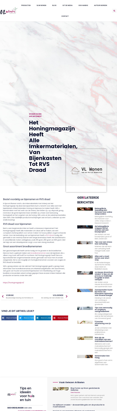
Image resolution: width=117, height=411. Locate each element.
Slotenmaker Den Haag (102, 357)
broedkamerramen (38, 253)
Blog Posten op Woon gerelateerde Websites (85, 389)
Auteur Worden (100, 5)
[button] (114, 11)
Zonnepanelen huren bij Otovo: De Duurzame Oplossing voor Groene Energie (104, 292)
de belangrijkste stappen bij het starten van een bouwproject (102, 229)
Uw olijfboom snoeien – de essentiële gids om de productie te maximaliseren (78, 406)
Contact (65, 16)
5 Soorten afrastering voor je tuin (103, 323)
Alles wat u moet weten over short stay (102, 258)
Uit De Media (68, 5)
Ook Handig (83, 5)
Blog (54, 5)
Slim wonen (41, 5)
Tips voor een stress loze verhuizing (103, 243)
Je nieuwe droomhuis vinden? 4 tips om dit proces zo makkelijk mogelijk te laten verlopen (104, 276)
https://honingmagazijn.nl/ (13, 283)
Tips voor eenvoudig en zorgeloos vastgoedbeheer (103, 309)
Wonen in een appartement (35, 115)
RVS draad (50, 235)
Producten (26, 5)
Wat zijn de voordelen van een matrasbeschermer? (104, 339)
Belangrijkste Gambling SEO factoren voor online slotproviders (103, 211)
